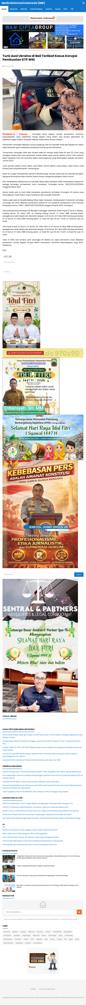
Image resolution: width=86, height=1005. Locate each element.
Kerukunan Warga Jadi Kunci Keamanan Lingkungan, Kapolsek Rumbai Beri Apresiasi (37, 814)
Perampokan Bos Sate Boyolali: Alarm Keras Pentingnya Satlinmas (30, 844)
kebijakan (19, 943)
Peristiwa (18, 939)
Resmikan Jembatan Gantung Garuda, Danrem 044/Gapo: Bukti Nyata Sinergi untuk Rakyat (47, 886)
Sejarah (39, 939)
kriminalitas (37, 943)
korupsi (28, 943)
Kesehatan (68, 932)
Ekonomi (40, 932)
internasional (8, 943)
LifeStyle (17, 935)
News (44, 935)
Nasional (36, 935)
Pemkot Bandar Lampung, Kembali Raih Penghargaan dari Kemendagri (42, 875)
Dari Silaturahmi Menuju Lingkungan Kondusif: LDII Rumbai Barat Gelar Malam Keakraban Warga (41, 818)
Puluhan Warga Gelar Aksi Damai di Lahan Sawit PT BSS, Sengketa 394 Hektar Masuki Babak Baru (42, 771)
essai (77, 939)
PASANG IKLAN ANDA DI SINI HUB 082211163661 (26, 353)
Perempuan (8, 939)
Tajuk (71, 939)
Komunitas (7, 935)
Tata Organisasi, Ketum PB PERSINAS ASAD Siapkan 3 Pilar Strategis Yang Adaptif (35, 791)
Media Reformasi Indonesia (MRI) (28, 998)
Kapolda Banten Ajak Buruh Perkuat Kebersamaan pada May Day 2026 (31, 760)
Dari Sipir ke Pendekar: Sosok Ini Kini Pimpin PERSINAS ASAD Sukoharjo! (31, 781)
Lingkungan (26, 935)
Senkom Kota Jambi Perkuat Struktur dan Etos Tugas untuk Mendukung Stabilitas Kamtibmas (41, 811)
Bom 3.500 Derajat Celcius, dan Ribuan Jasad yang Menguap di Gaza (30, 837)
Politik (26, 939)
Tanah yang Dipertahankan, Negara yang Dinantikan (36, 866)
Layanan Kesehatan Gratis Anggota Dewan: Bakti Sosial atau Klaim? (30, 830)
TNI (65, 939)
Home (5, 50)
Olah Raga (52, 935)
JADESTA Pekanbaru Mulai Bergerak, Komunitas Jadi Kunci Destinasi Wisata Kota (35, 807)
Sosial (52, 939)
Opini (61, 935)
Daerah (23, 932)
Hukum (48, 932)
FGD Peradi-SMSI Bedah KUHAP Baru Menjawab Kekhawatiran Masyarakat (33, 841)
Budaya (15, 932)
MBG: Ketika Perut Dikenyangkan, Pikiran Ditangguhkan (25, 833)
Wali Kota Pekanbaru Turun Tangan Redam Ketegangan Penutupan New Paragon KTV (38, 803)
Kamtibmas (57, 932)
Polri (32, 939)
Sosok (59, 939)
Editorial (31, 932)
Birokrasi (7, 932)
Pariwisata (69, 935)
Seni (46, 939)
